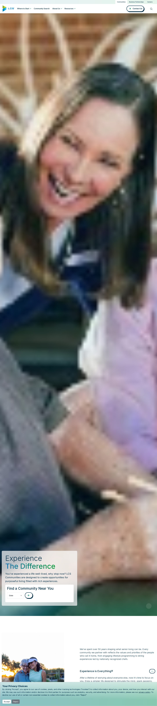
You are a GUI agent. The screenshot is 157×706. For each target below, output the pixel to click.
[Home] (8, 8)
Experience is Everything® (96, 671)
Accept (7, 702)
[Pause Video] (149, 606)
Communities (121, 2)
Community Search (42, 8)
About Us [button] (56, 8)
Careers (150, 2)
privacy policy (144, 692)
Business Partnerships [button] (136, 2)
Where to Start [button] (23, 8)
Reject (15, 702)
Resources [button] (69, 8)
